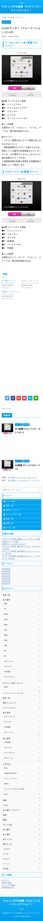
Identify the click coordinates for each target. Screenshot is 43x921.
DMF (5, 635)
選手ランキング (12, 510)
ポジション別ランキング (13, 683)
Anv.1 (6, 794)
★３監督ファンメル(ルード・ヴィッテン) (24, 480)
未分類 (5, 869)
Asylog (21, 909)
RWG (6, 614)
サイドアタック (9, 677)
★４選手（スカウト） (12, 810)
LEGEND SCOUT (10, 773)
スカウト (6, 859)
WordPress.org (8, 887)
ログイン (5, 880)
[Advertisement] (20, 328)
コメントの (8, 885)
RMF (5, 604)
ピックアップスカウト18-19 (14, 789)
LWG (6, 619)
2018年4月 (6, 583)
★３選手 (6, 830)
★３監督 (6, 738)
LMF (5, 630)
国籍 (5, 820)
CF (5, 609)
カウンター (7, 408)
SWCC (6, 784)
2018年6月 (6, 579)
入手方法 (6, 764)
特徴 (5, 800)
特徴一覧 (9, 523)
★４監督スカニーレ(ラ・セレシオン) (22, 477)
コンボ (5, 854)
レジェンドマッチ (10, 778)
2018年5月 (6, 581)
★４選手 (6, 834)
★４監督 (6, 713)
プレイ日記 (10, 501)
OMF (6, 625)
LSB (5, 645)
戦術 (5, 815)
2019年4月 (6, 576)
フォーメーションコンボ (13, 693)
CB (5, 651)
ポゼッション (9, 661)
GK (5, 656)
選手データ (7, 844)
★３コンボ (7, 839)
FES (5, 768)
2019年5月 (6, 574)
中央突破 (7, 672)
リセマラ (6, 849)
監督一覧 (9, 519)
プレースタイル (9, 708)
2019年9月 (6, 569)
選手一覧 (9, 506)
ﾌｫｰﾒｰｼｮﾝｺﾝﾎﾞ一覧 (13, 514)
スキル (5, 805)
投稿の (6, 883)
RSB (5, 640)
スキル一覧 (10, 528)
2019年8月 (6, 571)
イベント (6, 864)
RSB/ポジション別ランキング (14, 544)
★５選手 (6, 600)
